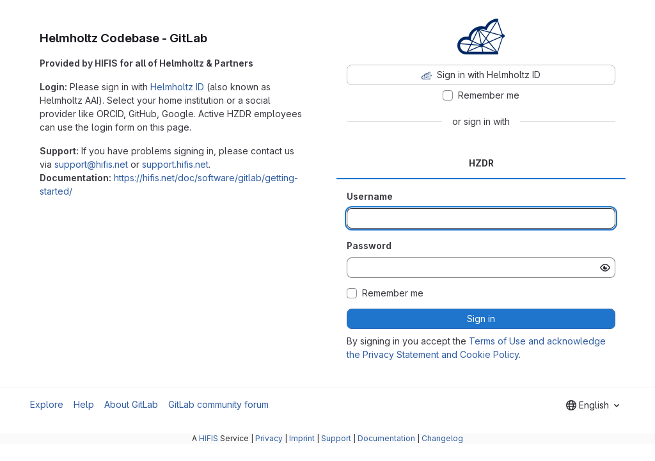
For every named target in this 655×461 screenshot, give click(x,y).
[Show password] (605, 267)
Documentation (386, 438)
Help (84, 404)
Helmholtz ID (177, 86)
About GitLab (131, 404)
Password (369, 245)
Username (370, 196)
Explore (46, 404)
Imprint (302, 438)
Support (336, 438)
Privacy (269, 438)
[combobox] (592, 405)
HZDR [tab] (481, 163)
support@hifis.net (91, 164)
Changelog (442, 438)
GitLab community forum (218, 404)
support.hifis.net (175, 164)
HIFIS (208, 438)
